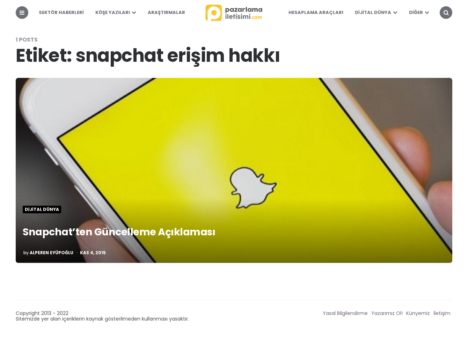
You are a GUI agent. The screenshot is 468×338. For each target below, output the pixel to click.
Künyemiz (418, 313)
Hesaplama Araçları (315, 12)
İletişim (442, 313)
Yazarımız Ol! (387, 313)
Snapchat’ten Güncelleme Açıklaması (129, 231)
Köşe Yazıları (112, 12)
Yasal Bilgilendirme (345, 313)
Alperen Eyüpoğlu (51, 252)
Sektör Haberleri (61, 12)
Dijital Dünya (373, 12)
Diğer (416, 12)
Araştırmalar (166, 12)
